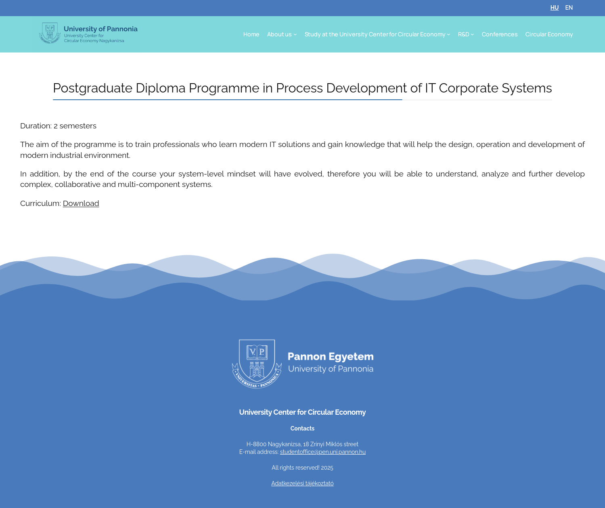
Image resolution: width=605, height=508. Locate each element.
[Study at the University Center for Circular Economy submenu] (448, 34)
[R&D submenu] (472, 34)
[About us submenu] (295, 34)
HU (555, 7)
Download (81, 203)
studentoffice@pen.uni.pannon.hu (323, 452)
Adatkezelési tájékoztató (302, 483)
